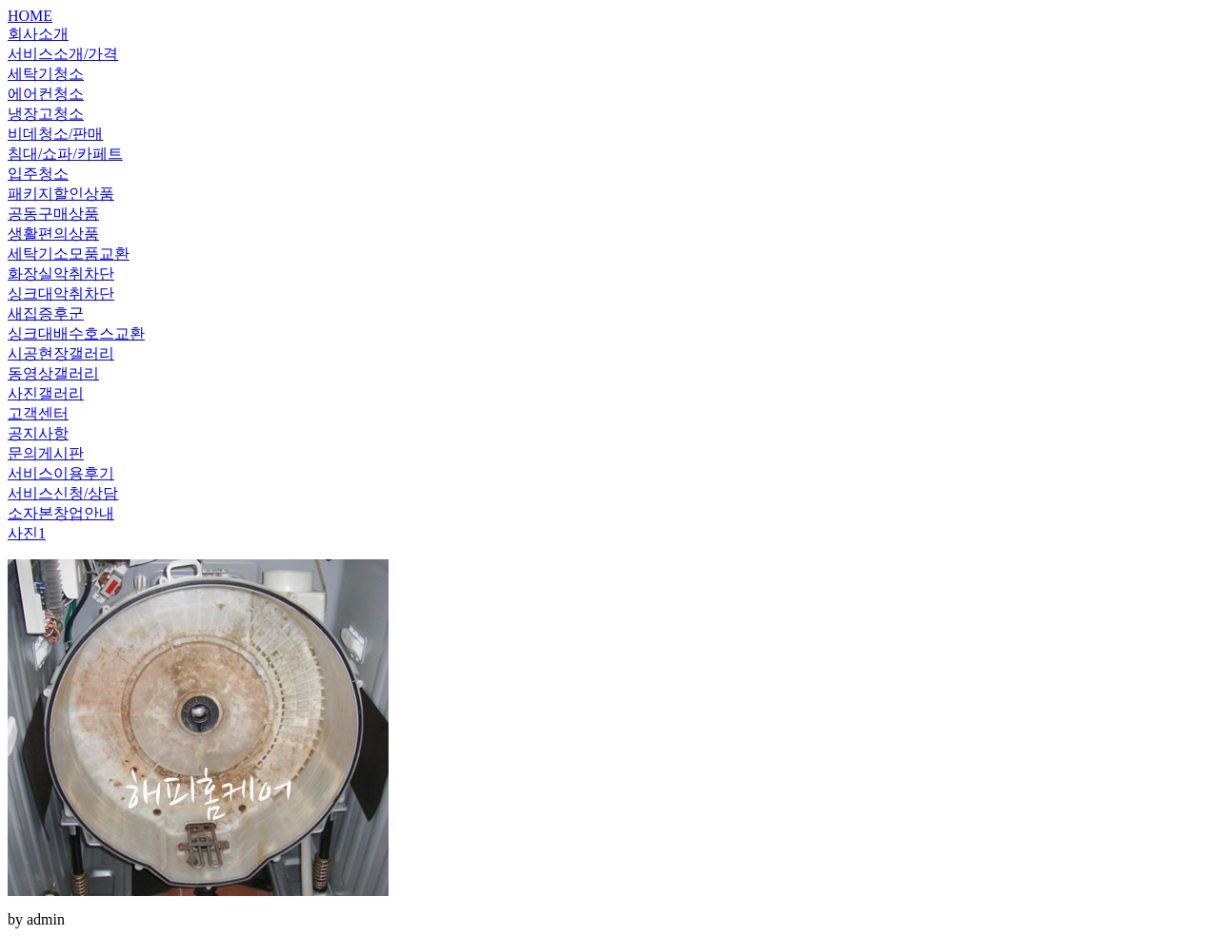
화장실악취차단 (61, 273)
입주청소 (38, 174)
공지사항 (38, 433)
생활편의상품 (53, 233)
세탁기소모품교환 (69, 253)
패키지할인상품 (61, 193)
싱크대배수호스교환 (76, 333)
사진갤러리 (46, 393)
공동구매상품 (53, 213)
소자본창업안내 (61, 513)
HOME (30, 16)
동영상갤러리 (53, 373)
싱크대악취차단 (61, 293)
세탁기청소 (46, 74)
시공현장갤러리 (61, 353)
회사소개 (38, 34)
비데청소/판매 (55, 134)
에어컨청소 (46, 94)
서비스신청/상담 (63, 493)
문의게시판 (46, 453)
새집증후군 (46, 313)
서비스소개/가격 (63, 54)
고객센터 (38, 413)
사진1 (27, 533)
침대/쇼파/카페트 (65, 154)
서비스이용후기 (61, 473)
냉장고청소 (46, 114)
